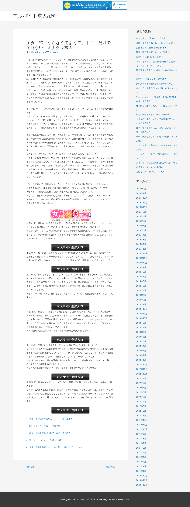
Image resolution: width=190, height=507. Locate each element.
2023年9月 (141, 323)
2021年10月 (141, 429)
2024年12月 (141, 253)
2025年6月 (141, 225)
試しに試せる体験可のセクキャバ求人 (153, 114)
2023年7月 (141, 332)
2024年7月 (141, 276)
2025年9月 (141, 212)
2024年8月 (141, 272)
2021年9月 (141, 434)
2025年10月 (141, 207)
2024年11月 (141, 258)
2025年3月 (141, 239)
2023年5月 (141, 341)
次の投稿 (112, 467)
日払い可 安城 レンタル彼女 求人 (151, 79)
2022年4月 (141, 401)
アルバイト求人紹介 (35, 16)
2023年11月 (141, 313)
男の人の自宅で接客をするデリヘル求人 (154, 83)
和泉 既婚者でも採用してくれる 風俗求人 (50, 433)
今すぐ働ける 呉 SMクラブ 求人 (150, 38)
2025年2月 (141, 244)
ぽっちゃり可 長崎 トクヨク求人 (45, 426)
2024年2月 (141, 300)
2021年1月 (141, 471)
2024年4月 (141, 290)
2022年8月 (141, 383)
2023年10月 (141, 318)
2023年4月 (141, 346)
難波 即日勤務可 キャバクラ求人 (152, 52)
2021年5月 (141, 452)
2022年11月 (141, 369)
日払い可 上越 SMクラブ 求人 (149, 57)
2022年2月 (141, 411)
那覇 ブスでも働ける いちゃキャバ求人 (155, 43)
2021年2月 (141, 466)
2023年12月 (141, 309)
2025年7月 (141, 221)
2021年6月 (141, 448)
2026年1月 (141, 193)
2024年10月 (141, 263)
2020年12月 (141, 475)
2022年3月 (141, 406)
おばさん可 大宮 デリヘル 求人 (150, 171)
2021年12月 (141, 420)
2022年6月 (141, 392)
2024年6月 (141, 281)
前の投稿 (29, 467)
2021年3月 (141, 462)
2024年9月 (141, 267)
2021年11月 (141, 424)
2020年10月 (141, 485)
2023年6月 (141, 337)
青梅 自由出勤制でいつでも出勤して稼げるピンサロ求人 (56, 447)
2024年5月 (141, 286)
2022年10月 (141, 374)
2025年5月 (141, 230)
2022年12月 (141, 364)
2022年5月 (141, 397)
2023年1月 (141, 360)
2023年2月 (141, 355)
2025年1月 (141, 249)
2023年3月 (141, 350)
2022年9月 (141, 378)
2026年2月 (141, 188)
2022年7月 (141, 387)
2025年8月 (141, 216)
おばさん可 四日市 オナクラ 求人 (151, 47)
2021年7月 (141, 443)
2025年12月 (141, 198)
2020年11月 (141, 480)
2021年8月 (141, 438)
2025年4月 (141, 235)
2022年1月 (141, 415)
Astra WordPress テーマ (119, 499)
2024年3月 (141, 295)
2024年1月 (141, 304)
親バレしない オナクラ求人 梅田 (45, 440)
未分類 (29, 52)
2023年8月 (141, 327)
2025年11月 (141, 202)
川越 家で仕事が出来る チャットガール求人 (51, 419)
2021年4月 (141, 457)
